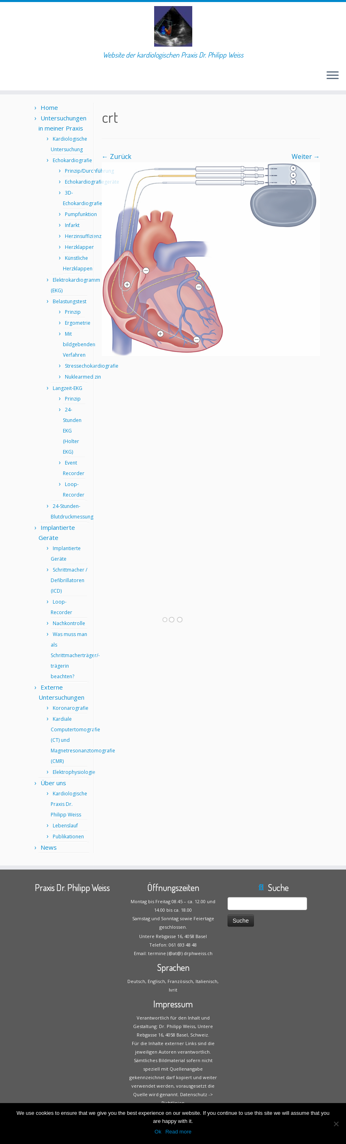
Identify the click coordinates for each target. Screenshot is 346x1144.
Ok (158, 1132)
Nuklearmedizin (83, 376)
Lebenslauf (65, 825)
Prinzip (73, 311)
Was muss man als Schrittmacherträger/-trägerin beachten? (75, 655)
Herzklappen (80, 247)
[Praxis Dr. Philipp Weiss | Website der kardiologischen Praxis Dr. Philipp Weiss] (173, 26)
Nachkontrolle (69, 623)
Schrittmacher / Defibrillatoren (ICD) (69, 580)
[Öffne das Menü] (333, 76)
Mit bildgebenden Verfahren (79, 344)
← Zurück (116, 156)
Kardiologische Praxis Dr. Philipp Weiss (69, 804)
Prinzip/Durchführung (89, 170)
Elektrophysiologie (74, 772)
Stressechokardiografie (91, 365)
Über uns (53, 783)
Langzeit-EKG (67, 388)
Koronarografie (70, 708)
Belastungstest (69, 301)
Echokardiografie (72, 160)
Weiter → (306, 156)
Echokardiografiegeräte (92, 181)
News (49, 847)
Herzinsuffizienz (83, 236)
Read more (178, 1132)
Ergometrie (77, 322)
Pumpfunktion (81, 214)
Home (49, 107)
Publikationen (68, 836)
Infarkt (72, 225)
